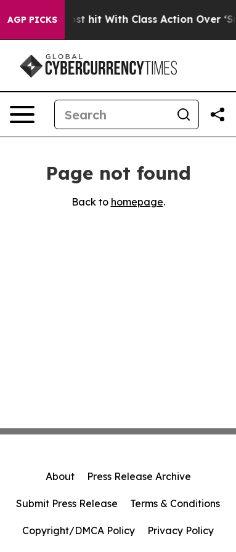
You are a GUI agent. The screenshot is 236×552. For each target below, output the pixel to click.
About (60, 476)
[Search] (112, 114)
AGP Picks (32, 19)
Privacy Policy (180, 530)
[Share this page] (217, 114)
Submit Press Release (67, 503)
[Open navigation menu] (22, 114)
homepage (137, 202)
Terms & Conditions (175, 503)
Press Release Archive (139, 476)
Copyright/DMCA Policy (78, 530)
